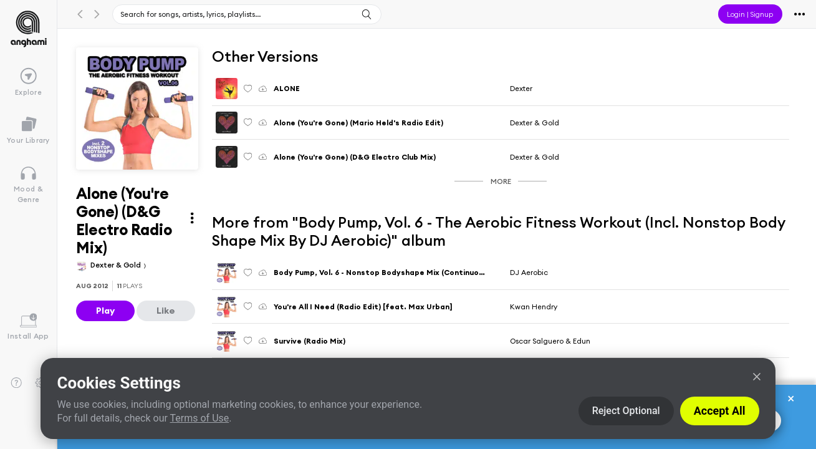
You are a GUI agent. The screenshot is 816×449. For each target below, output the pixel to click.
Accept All (720, 410)
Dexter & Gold (116, 264)
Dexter (521, 88)
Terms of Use (199, 418)
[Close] (757, 376)
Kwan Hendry (533, 306)
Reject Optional (626, 411)
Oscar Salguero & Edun (550, 340)
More (501, 181)
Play (105, 310)
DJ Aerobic (529, 272)
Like (165, 310)
